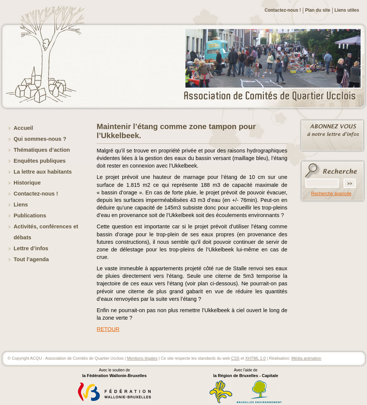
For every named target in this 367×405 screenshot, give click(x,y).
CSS (235, 358)
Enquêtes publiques (40, 161)
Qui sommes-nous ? (40, 139)
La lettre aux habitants (43, 172)
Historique (27, 183)
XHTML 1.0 (255, 358)
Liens (21, 205)
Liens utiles (347, 10)
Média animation (306, 358)
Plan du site (317, 10)
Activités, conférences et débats (46, 231)
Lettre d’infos (31, 248)
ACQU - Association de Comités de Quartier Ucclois (274, 96)
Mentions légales (142, 358)
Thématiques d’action (42, 150)
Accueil (23, 128)
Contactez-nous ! (283, 10)
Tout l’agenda (31, 259)
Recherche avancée (331, 193)
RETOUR (108, 329)
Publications (30, 216)
